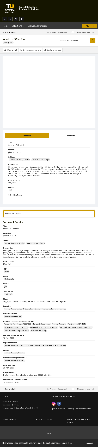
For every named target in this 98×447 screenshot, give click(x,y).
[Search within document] (92, 40)
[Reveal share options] (10, 19)
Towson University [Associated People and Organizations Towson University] (59, 324)
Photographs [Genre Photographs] (9, 279)
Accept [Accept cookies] (90, 443)
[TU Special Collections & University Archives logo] (23, 8)
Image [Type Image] (6, 271)
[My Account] (16, 19)
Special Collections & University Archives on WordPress (71, 409)
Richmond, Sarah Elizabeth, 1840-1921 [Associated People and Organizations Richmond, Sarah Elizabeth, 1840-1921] (44, 327)
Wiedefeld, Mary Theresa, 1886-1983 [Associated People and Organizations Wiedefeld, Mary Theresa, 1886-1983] (17, 324)
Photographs (8, 42)
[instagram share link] (54, 404)
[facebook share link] (59, 404)
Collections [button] (18, 25)
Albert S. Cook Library (44, 419)
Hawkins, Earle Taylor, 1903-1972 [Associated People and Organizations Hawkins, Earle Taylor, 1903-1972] (16, 327)
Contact (49, 433)
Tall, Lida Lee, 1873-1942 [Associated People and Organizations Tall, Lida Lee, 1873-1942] (77, 324)
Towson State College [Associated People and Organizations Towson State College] (39, 330)
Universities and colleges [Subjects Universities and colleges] (41, 160)
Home (6, 25)
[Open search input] (5, 19)
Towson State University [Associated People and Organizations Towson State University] (41, 324)
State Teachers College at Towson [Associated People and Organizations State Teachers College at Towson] (16, 330)
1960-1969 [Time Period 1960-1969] (8, 294)
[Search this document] (74, 40)
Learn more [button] (67, 443)
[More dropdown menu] (89, 26)
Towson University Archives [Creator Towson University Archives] (14, 353)
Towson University (9, 419)
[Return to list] (15, 32)
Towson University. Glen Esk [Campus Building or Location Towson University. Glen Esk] (14, 360)
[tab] (27, 135)
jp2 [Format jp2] (11, 190)
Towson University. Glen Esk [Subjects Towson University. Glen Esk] (20, 160)
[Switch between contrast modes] (22, 19)
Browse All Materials (37, 25)
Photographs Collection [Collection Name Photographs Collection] (13, 316)
